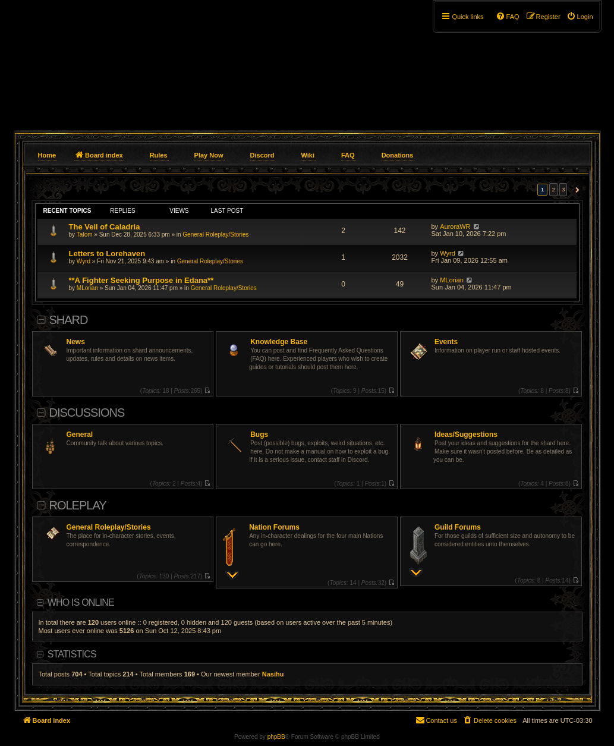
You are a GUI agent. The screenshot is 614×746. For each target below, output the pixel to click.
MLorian (87, 288)
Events (446, 342)
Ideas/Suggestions (466, 434)
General (80, 434)
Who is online (81, 602)
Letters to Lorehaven (107, 253)
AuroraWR (455, 226)
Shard (68, 319)
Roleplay (77, 505)
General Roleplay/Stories (215, 234)
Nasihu (273, 674)
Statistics (72, 654)
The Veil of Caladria (104, 226)
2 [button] (553, 189)
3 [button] (563, 189)
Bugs (259, 434)
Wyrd (83, 261)
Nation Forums (274, 527)
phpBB (276, 737)
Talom (85, 234)
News (76, 342)
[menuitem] (579, 17)
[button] (575, 189)
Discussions (87, 412)
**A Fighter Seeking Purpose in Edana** (141, 280)
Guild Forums (457, 527)
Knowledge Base (278, 342)
